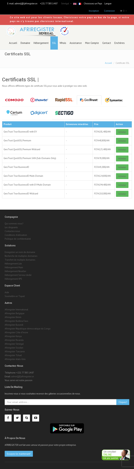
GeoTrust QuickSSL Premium (17, 140)
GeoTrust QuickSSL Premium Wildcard (22, 149)
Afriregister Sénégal (14, 343)
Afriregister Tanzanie (15, 351)
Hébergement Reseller (15, 271)
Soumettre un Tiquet (15, 296)
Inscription (94, 10)
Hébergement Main (14, 267)
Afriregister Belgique (14, 313)
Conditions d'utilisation (16, 235)
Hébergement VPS (13, 278)
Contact (106, 43)
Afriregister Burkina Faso (16, 321)
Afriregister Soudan (14, 347)
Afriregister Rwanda (14, 340)
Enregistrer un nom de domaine (20, 252)
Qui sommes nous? (14, 223)
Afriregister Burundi (14, 324)
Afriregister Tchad (13, 355)
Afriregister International (16, 309)
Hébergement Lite (13, 263)
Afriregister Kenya (13, 336)
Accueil (13, 43)
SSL (54, 43)
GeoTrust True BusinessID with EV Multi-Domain (27, 184)
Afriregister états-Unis (15, 359)
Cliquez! (123, 402)
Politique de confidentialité (18, 238)
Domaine (25, 43)
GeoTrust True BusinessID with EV (20, 131)
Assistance (76, 43)
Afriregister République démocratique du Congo (28, 328)
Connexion (109, 10)
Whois (63, 43)
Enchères (119, 43)
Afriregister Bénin (13, 317)
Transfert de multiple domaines (20, 259)
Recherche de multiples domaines (21, 256)
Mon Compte (92, 43)
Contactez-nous (12, 231)
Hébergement (41, 43)
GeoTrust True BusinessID (16, 167)
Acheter (122, 132)
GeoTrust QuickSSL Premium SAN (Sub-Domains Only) (30, 158)
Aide (7, 292)
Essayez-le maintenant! (19, 453)
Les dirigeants (11, 227)
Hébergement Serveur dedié (18, 275)
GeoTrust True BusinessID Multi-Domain (23, 175)
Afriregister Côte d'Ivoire (16, 332)
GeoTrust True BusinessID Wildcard (21, 193)
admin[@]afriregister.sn (26, 3)
